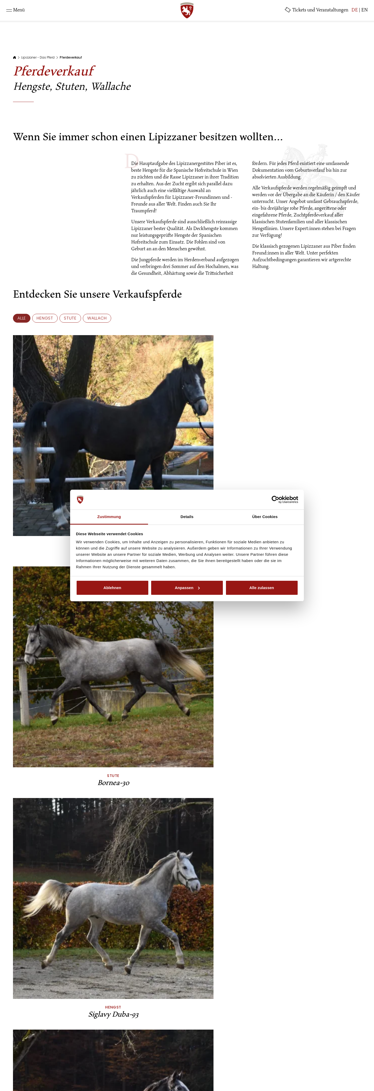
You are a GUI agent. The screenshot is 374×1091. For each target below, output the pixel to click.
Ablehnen (112, 587)
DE (354, 10)
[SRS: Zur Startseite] (187, 10)
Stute (70, 318)
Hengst (45, 318)
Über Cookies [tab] (265, 516)
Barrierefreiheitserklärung (259, 1062)
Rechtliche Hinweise (136, 1062)
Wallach (97, 318)
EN (364, 10)
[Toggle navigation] (15, 10)
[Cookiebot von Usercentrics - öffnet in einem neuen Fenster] (275, 499)
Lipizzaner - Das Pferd (38, 57)
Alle (21, 318)
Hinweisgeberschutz (209, 1062)
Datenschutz (172, 1062)
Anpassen (187, 587)
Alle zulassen (261, 587)
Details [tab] (187, 516)
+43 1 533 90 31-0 (134, 1038)
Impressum (100, 1062)
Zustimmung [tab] (109, 516)
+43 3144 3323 (248, 1038)
